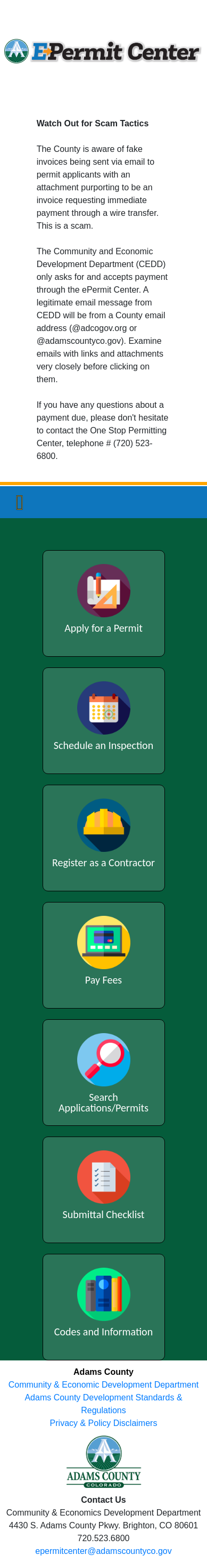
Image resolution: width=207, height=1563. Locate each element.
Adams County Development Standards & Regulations (103, 1404)
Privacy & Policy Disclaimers (104, 1423)
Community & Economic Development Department (103, 1384)
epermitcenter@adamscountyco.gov (103, 1551)
